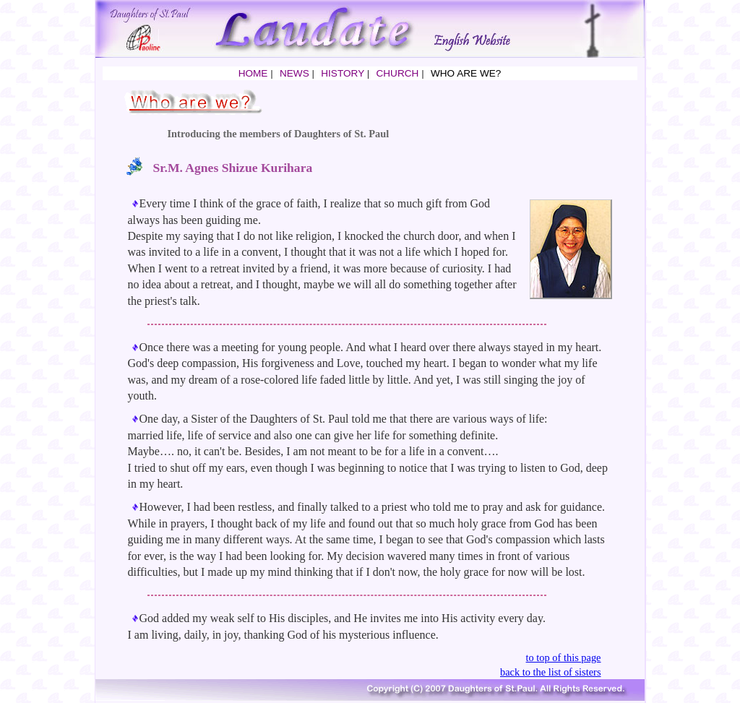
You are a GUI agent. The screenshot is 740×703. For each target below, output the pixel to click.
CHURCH (397, 73)
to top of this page (563, 657)
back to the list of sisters (550, 672)
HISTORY (342, 73)
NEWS (294, 73)
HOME (253, 73)
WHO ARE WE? (466, 73)
